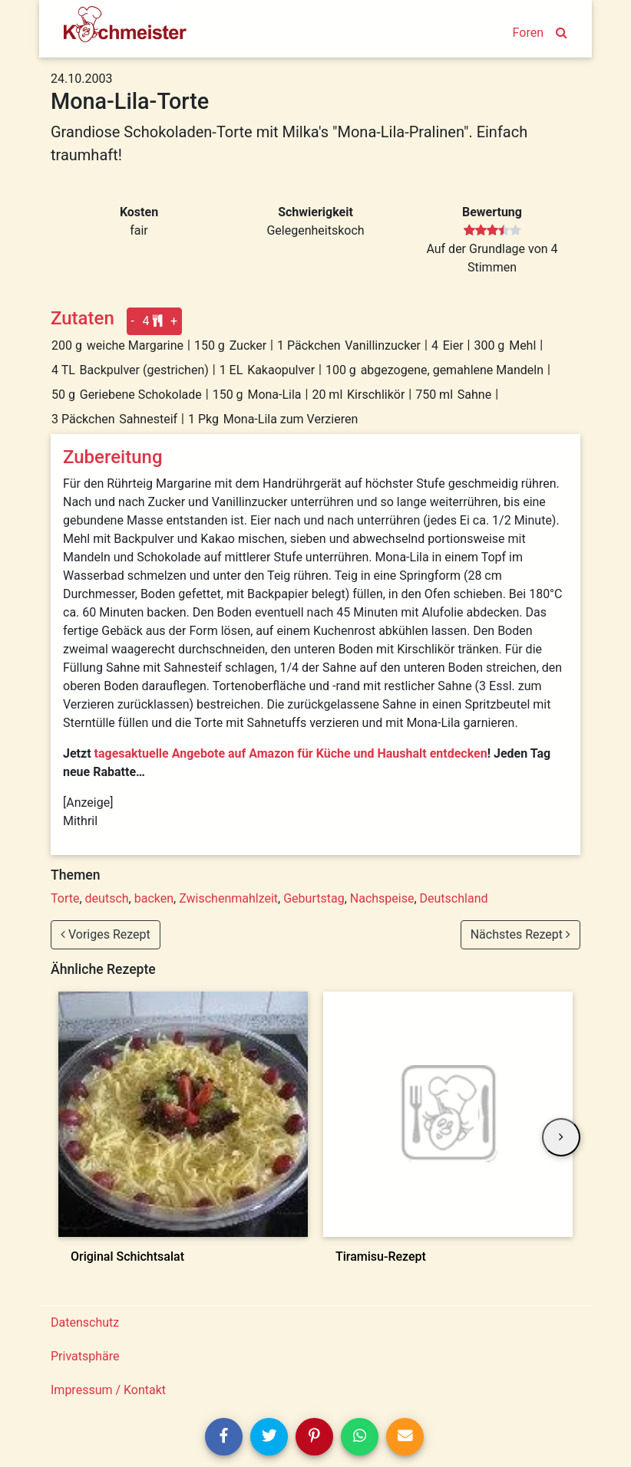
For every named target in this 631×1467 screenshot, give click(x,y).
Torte (65, 898)
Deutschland (454, 898)
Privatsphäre (85, 1356)
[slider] (492, 231)
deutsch (107, 898)
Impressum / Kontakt (108, 1390)
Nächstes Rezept (520, 934)
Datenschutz (85, 1322)
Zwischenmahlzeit (228, 898)
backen (153, 898)
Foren (528, 32)
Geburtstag (313, 898)
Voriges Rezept (105, 934)
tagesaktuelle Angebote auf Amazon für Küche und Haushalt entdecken (290, 753)
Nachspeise (382, 898)
